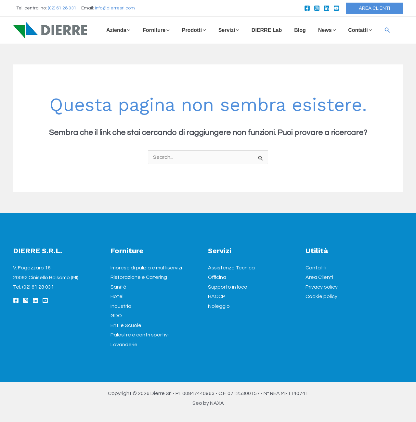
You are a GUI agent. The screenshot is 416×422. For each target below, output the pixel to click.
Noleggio (219, 306)
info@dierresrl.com (115, 8)
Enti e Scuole (125, 325)
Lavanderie (123, 344)
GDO (116, 316)
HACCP (216, 296)
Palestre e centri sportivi (139, 335)
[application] (127, 30)
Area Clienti (319, 277)
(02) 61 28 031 (62, 8)
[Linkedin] (327, 8)
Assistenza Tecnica (231, 267)
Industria (120, 306)
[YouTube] (336, 8)
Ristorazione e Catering (138, 277)
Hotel (117, 296)
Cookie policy (321, 296)
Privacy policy (322, 287)
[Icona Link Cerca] (372, 30)
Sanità (118, 287)
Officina (217, 277)
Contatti (316, 267)
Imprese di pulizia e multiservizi (146, 267)
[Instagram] (317, 8)
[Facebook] (307, 8)
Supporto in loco (227, 287)
